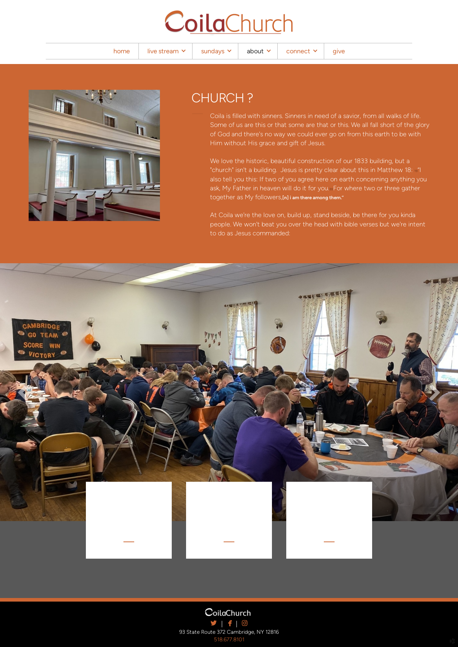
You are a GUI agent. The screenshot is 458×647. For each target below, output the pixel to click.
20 (331, 189)
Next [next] (435, 392)
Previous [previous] (23, 392)
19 (416, 171)
